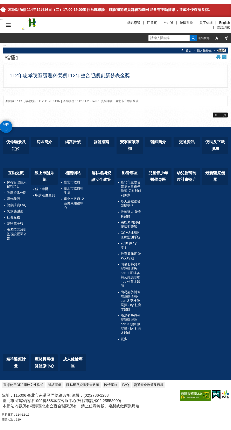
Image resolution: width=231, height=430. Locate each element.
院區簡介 (44, 142)
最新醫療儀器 (215, 176)
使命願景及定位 (16, 145)
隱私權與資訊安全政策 (101, 176)
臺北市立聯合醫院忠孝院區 (57, 25)
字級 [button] (217, 38)
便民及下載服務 (215, 145)
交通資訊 (187, 142)
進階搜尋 (204, 38)
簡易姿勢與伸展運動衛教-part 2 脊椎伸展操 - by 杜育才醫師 (131, 300)
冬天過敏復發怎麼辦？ (130, 203)
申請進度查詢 (45, 195)
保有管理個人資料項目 (17, 184)
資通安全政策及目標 (148, 385)
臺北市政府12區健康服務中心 (74, 203)
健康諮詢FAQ (17, 205)
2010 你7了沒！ (129, 245)
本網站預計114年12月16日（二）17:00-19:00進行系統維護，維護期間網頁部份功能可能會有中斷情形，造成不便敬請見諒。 (110, 10)
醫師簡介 (158, 142)
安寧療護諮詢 (130, 145)
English (224, 22)
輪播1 (221, 50)
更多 (124, 339)
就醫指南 (101, 142)
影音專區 (130, 173)
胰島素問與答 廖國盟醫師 (130, 224)
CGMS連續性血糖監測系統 (130, 235)
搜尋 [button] (193, 38)
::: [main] (4, 46)
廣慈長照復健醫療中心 (44, 362)
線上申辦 (41, 189)
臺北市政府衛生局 (74, 190)
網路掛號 (73, 142)
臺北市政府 (72, 182)
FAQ (125, 385)
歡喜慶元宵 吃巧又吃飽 (131, 256)
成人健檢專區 (73, 362)
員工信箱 (206, 22)
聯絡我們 (13, 199)
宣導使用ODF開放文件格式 (23, 385)
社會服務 (13, 217)
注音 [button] (224, 57)
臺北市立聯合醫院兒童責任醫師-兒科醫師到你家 (131, 188)
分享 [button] (226, 38)
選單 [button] (8, 25)
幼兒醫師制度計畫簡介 (186, 176)
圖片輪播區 (204, 50)
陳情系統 (186, 22)
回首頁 (152, 22)
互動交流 (16, 173)
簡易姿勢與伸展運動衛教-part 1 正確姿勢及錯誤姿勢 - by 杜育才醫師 (130, 275)
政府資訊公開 (17, 192)
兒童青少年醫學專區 (158, 176)
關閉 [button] (6, 124)
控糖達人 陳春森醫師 (131, 214)
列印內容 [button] (218, 57)
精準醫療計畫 (16, 362)
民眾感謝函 (15, 211)
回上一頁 (220, 115)
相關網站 (73, 173)
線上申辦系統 (44, 176)
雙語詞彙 (223, 27)
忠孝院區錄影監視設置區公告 (17, 234)
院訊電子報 (15, 223)
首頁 (188, 50)
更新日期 (7, 414)
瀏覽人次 (7, 419)
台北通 (168, 22)
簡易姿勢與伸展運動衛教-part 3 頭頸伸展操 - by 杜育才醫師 (131, 324)
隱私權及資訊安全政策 (82, 385)
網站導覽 (133, 22)
